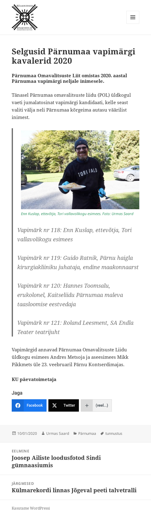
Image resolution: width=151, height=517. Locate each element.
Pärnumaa (87, 433)
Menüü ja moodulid (133, 23)
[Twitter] (63, 405)
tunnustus (113, 433)
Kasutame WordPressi (31, 508)
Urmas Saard (57, 433)
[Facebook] (29, 405)
